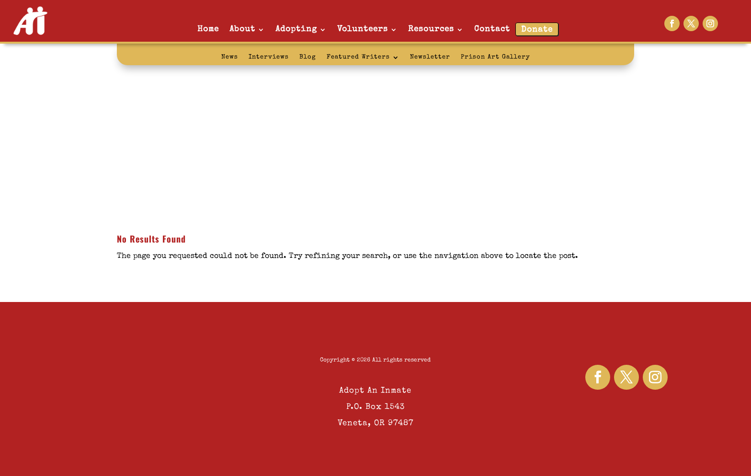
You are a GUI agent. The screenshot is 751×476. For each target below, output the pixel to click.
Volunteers (362, 29)
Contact (492, 29)
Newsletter (430, 57)
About (242, 29)
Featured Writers (358, 57)
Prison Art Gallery (495, 57)
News (229, 57)
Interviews (269, 57)
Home (208, 29)
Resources (431, 29)
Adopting (296, 29)
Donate (537, 30)
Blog (307, 57)
